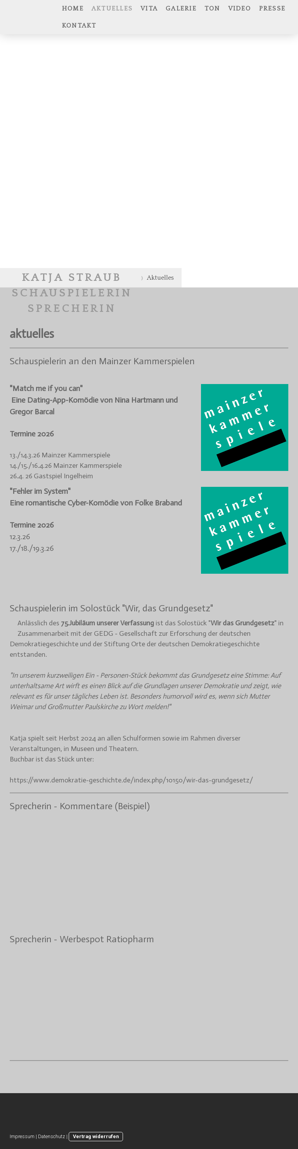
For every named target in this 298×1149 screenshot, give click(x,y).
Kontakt (79, 25)
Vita (149, 8)
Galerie (181, 8)
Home (73, 8)
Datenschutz (51, 1136)
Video (239, 8)
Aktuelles (112, 8)
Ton (212, 8)
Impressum (22, 1136)
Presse (272, 8)
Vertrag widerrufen (96, 1136)
